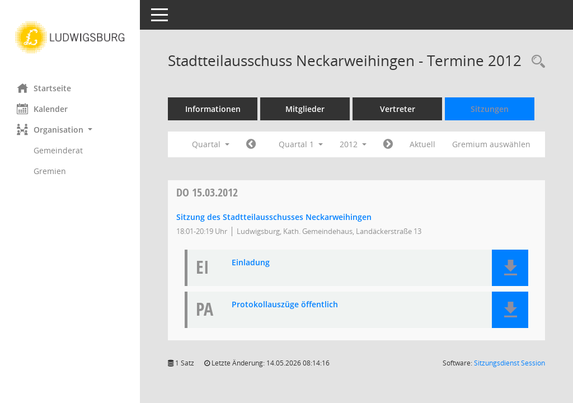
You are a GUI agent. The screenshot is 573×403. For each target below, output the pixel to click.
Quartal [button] (210, 144)
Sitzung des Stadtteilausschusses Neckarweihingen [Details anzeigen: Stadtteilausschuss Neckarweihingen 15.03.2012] (274, 217)
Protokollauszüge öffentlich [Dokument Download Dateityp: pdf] (285, 305)
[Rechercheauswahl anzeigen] (535, 62)
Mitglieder (305, 109)
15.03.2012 (207, 192)
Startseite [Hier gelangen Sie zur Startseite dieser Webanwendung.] (44, 87)
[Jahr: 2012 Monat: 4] (388, 144)
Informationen (213, 109)
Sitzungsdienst (509, 363)
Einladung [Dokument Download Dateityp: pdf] (251, 263)
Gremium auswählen (491, 144)
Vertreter (397, 109)
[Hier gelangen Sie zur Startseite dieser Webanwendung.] (70, 37)
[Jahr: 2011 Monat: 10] (251, 144)
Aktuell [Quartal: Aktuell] (422, 144)
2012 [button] (353, 144)
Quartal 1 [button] (301, 144)
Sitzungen (490, 109)
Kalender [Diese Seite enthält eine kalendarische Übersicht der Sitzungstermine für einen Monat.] (42, 108)
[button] (70, 129)
